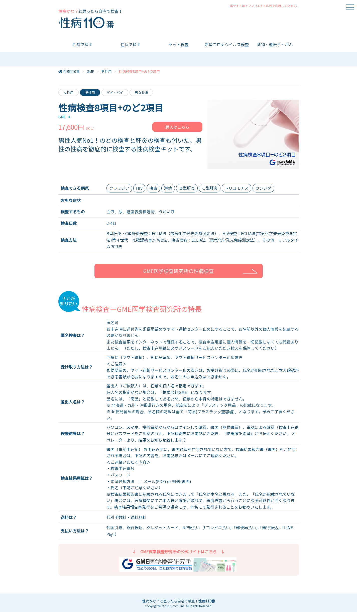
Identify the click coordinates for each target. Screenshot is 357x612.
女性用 (68, 92)
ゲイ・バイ (115, 92)
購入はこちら (177, 127)
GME (90, 71)
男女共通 (141, 92)
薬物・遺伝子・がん (275, 44)
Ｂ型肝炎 (187, 188)
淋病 (168, 188)
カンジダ (263, 188)
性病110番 (71, 71)
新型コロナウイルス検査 (227, 44)
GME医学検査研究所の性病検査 (178, 271)
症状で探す (131, 44)
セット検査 (179, 44)
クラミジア (119, 188)
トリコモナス (236, 188)
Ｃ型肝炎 (210, 188)
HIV (139, 188)
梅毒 (153, 188)
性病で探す (82, 44)
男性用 (106, 71)
